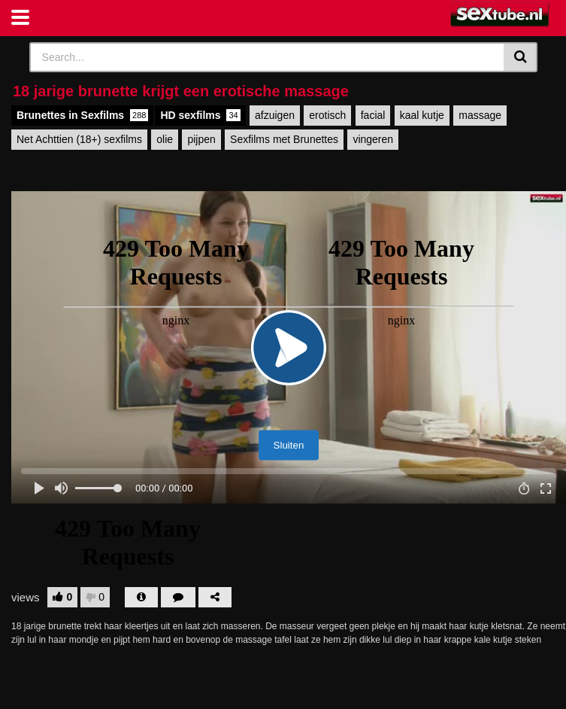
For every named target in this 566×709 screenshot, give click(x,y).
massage (480, 115)
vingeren (373, 139)
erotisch (327, 115)
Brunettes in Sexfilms (82, 115)
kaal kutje (422, 115)
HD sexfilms (200, 115)
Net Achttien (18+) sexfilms (79, 139)
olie (164, 139)
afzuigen (275, 115)
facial (373, 115)
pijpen (201, 139)
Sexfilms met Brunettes (284, 139)
